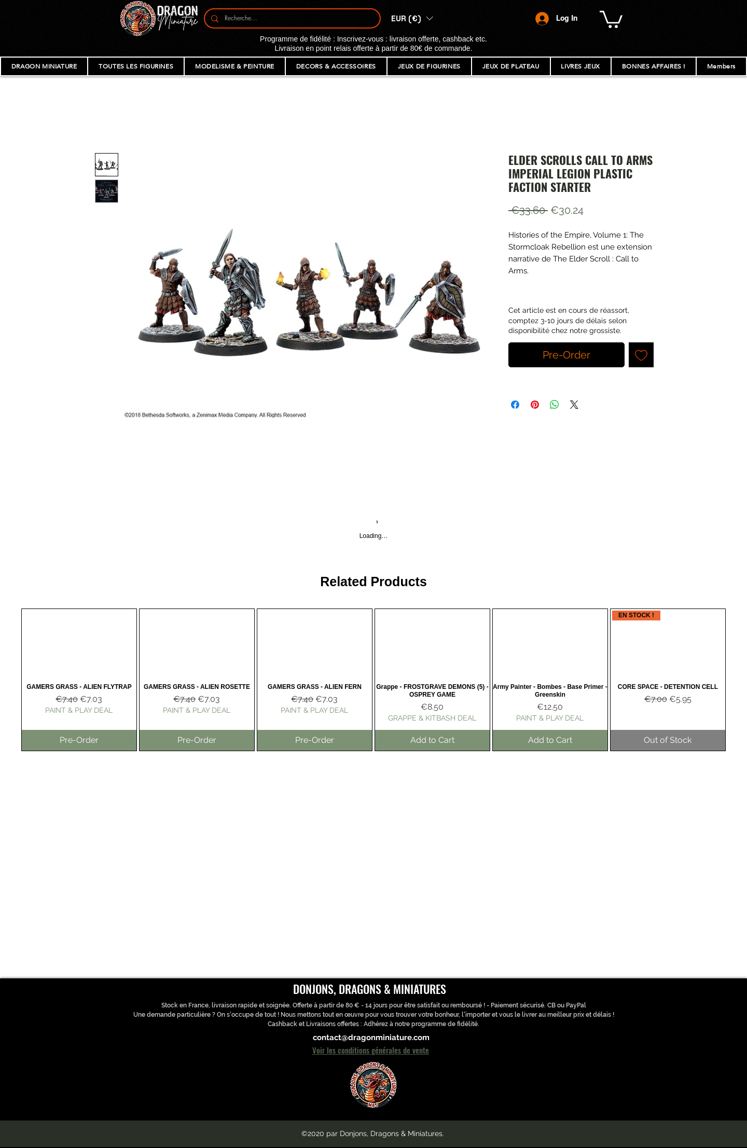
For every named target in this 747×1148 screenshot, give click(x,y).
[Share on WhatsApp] (554, 404)
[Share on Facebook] (515, 404)
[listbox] (411, 18)
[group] (373, 679)
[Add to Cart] (432, 740)
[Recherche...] (291, 18)
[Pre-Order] (79, 740)
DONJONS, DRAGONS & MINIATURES (369, 988)
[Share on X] (574, 404)
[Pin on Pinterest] (535, 404)
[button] (411, 18)
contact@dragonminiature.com (371, 1037)
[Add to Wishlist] (641, 354)
